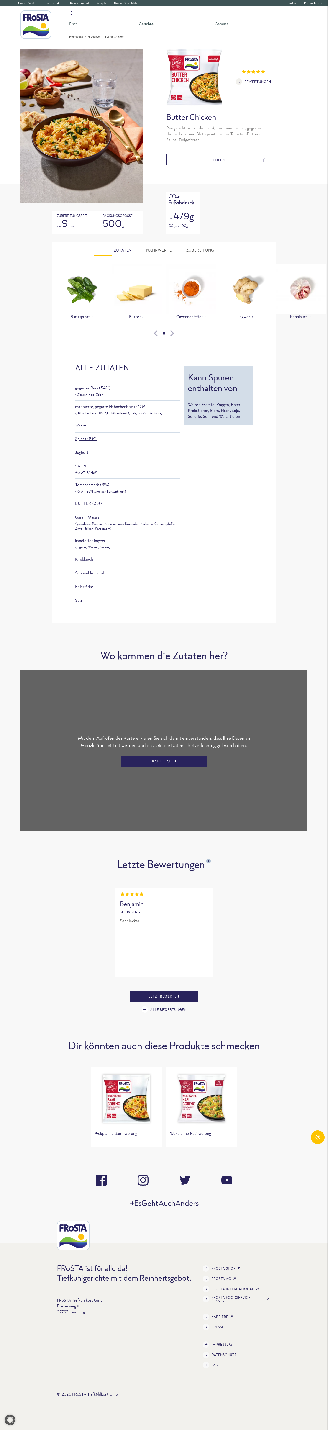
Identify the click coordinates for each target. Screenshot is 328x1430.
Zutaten (123, 250)
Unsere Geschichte (126, 3)
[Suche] (149, 14)
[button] (10, 1420)
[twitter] (184, 1180)
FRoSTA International (232, 1289)
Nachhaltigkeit (54, 3)
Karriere (292, 3)
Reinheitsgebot (79, 3)
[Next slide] (186, 333)
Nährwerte (159, 250)
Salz (78, 600)
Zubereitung (200, 250)
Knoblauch (84, 559)
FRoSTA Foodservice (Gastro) (237, 1299)
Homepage (76, 37)
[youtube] (226, 1180)
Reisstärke (84, 586)
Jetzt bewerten (164, 996)
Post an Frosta (313, 3)
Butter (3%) (88, 503)
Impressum (217, 1344)
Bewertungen (253, 81)
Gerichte (94, 37)
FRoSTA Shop (222, 1268)
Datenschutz (220, 1355)
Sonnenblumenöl (89, 572)
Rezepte (102, 3)
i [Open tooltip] (208, 861)
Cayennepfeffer (164, 523)
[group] (82, 293)
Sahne (82, 466)
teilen (240, 159)
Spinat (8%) (86, 438)
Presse (213, 1327)
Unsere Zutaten (27, 3)
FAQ (211, 1365)
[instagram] (143, 1180)
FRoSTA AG (220, 1279)
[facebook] (101, 1180)
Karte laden (164, 761)
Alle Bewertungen (164, 1009)
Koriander (132, 523)
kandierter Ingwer (90, 540)
